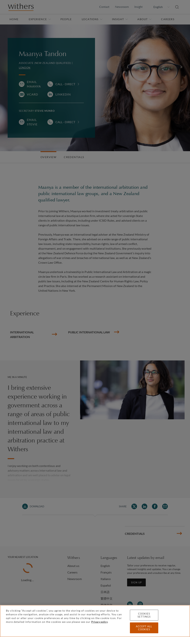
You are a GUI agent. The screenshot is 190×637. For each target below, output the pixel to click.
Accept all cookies (144, 628)
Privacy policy (99, 621)
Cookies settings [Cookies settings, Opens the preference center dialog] (144, 615)
